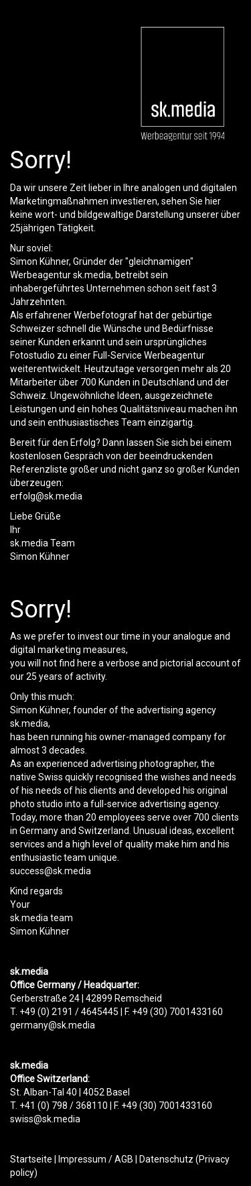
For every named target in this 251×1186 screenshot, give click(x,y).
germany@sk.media (52, 1025)
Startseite (31, 1159)
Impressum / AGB (95, 1159)
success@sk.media (50, 871)
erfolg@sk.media (46, 496)
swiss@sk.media (45, 1119)
